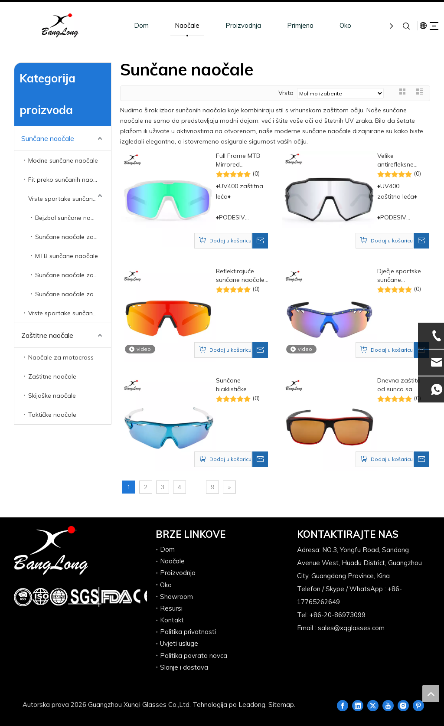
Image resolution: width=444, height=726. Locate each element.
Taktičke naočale (52, 415)
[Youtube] (388, 705)
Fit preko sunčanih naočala (66, 179)
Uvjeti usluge (179, 643)
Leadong (251, 704)
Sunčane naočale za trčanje (73, 294)
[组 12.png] (82, 597)
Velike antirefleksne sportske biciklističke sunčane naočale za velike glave (395, 160)
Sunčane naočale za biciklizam (73, 237)
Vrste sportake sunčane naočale (69, 199)
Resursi (171, 608)
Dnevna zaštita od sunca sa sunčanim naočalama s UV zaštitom (399, 384)
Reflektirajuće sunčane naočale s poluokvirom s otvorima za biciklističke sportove (240, 275)
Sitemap (281, 704)
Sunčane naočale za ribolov (73, 275)
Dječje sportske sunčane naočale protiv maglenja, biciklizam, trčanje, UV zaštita (399, 275)
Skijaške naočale (52, 395)
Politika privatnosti (188, 632)
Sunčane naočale (47, 138)
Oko (332, 25)
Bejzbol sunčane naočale (70, 218)
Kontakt (172, 620)
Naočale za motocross (61, 357)
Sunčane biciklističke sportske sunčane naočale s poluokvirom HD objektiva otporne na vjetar (241, 384)
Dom (128, 25)
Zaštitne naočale (47, 335)
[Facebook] (342, 705)
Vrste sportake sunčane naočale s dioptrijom (69, 313)
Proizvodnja (230, 25)
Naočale (173, 25)
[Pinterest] (418, 705)
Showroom (176, 596)
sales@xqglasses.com (351, 628)
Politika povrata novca (193, 655)
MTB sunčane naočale (66, 256)
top (430, 693)
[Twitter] (373, 705)
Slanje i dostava (184, 667)
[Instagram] (403, 705)
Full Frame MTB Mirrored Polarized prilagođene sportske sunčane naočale (241, 160)
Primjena (287, 25)
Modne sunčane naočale (63, 160)
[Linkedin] (357, 705)
